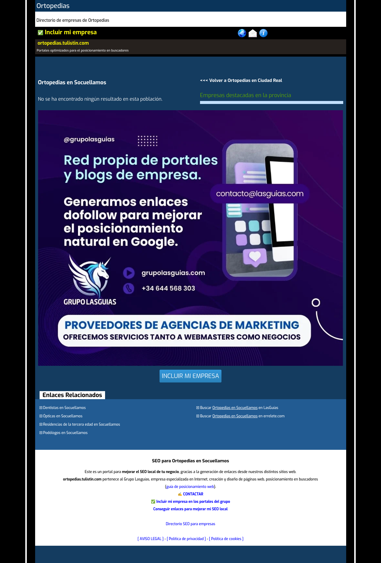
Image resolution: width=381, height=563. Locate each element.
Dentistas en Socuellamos (64, 407)
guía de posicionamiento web (190, 486)
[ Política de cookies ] (226, 538)
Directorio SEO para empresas (190, 524)
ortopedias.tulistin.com (63, 43)
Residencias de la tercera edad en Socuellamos (81, 424)
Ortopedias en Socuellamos (235, 407)
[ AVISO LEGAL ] (151, 538)
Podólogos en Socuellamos (65, 432)
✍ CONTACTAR (190, 494)
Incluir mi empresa (71, 32)
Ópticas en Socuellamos (62, 416)
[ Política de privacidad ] (186, 538)
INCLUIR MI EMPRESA (190, 376)
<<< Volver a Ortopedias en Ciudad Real (241, 80)
